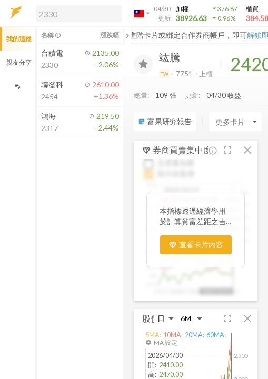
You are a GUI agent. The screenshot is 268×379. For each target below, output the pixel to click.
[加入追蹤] (143, 64)
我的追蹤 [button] (19, 39)
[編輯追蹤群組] (17, 86)
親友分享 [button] (19, 62)
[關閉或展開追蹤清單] (127, 35)
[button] (77, 13)
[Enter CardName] (235, 121)
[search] (79, 13)
